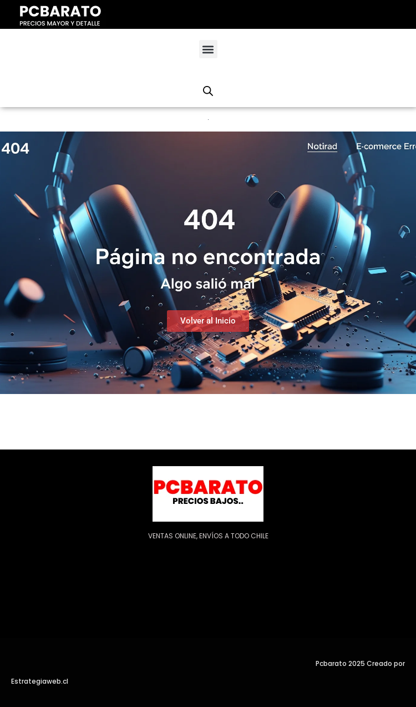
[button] (208, 49)
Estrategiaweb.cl (39, 681)
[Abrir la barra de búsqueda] (208, 91)
